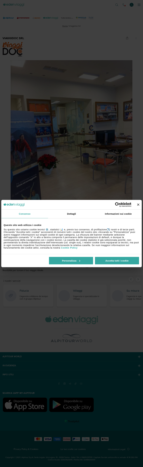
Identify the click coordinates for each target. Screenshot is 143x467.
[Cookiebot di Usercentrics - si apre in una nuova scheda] (117, 204)
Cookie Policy (69, 247)
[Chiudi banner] (138, 205)
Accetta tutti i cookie (117, 260)
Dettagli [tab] (71, 213)
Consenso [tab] (24, 213)
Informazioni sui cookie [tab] (118, 213)
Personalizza (71, 260)
